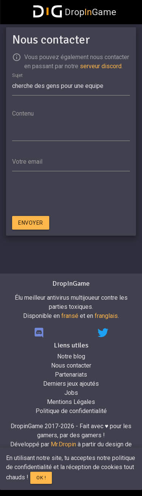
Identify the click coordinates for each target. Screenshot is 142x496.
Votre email (27, 161)
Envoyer (30, 223)
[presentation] (69, 195)
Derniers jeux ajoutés (71, 383)
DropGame (75, 12)
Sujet (17, 75)
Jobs (71, 392)
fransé (69, 315)
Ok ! (41, 477)
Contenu (23, 113)
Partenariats (71, 374)
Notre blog (71, 356)
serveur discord (101, 66)
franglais (106, 315)
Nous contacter (71, 365)
